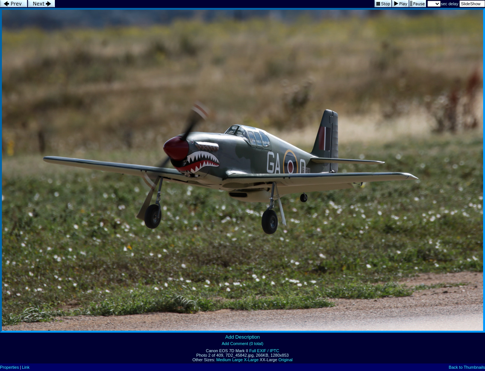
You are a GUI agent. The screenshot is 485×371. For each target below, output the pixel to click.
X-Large (251, 359)
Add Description (242, 337)
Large (237, 359)
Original (285, 359)
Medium (223, 359)
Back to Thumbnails (467, 367)
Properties (9, 367)
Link (25, 367)
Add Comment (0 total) (243, 343)
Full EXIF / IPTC (264, 350)
